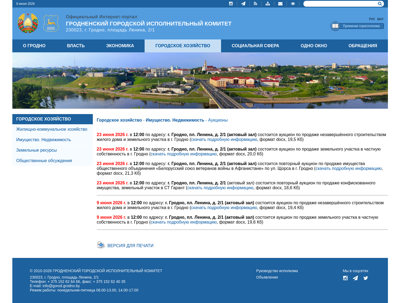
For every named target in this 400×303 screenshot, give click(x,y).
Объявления (267, 277)
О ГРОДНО (34, 45)
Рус (372, 19)
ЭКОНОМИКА (120, 45)
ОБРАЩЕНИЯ (362, 45)
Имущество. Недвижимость (43, 139)
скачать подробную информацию (224, 139)
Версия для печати (131, 245)
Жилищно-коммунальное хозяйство (51, 129)
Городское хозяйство (119, 120)
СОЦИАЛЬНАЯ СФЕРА (255, 45)
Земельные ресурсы (36, 150)
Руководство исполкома (277, 271)
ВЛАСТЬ (76, 45)
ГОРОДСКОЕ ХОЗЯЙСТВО (43, 119)
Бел (380, 19)
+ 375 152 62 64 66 (63, 281)
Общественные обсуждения (44, 160)
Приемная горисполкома (361, 26)
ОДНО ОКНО (314, 45)
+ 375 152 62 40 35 (109, 281)
